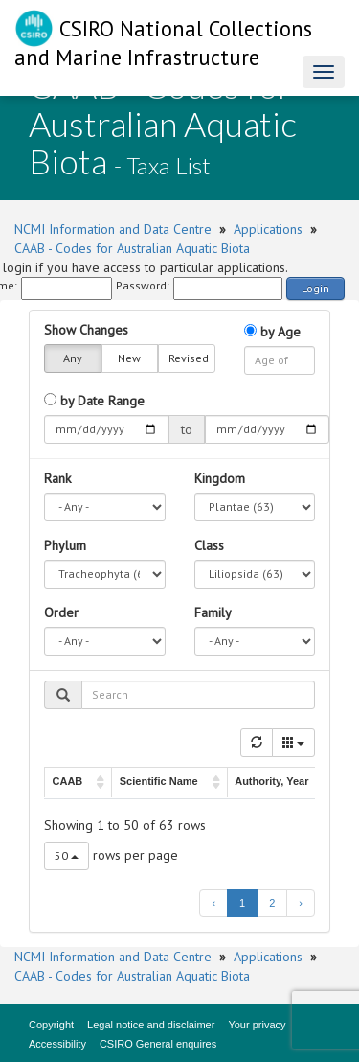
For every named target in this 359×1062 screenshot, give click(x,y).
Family (213, 612)
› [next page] (301, 903)
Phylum (65, 545)
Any (72, 358)
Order (61, 612)
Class (209, 545)
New (129, 358)
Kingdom (219, 478)
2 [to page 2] (272, 903)
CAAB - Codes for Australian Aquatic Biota (132, 248)
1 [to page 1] (242, 903)
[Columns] (293, 742)
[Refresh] (256, 742)
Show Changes (86, 329)
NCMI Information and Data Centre (113, 229)
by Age (272, 331)
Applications (268, 229)
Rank (57, 478)
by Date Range (94, 400)
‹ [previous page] (213, 903)
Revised (188, 358)
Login (315, 288)
